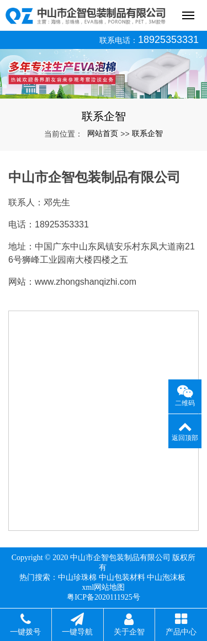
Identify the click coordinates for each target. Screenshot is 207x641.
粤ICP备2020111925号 (103, 597)
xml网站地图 (103, 587)
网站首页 (102, 133)
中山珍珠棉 (77, 577)
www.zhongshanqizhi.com (85, 281)
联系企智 (147, 133)
